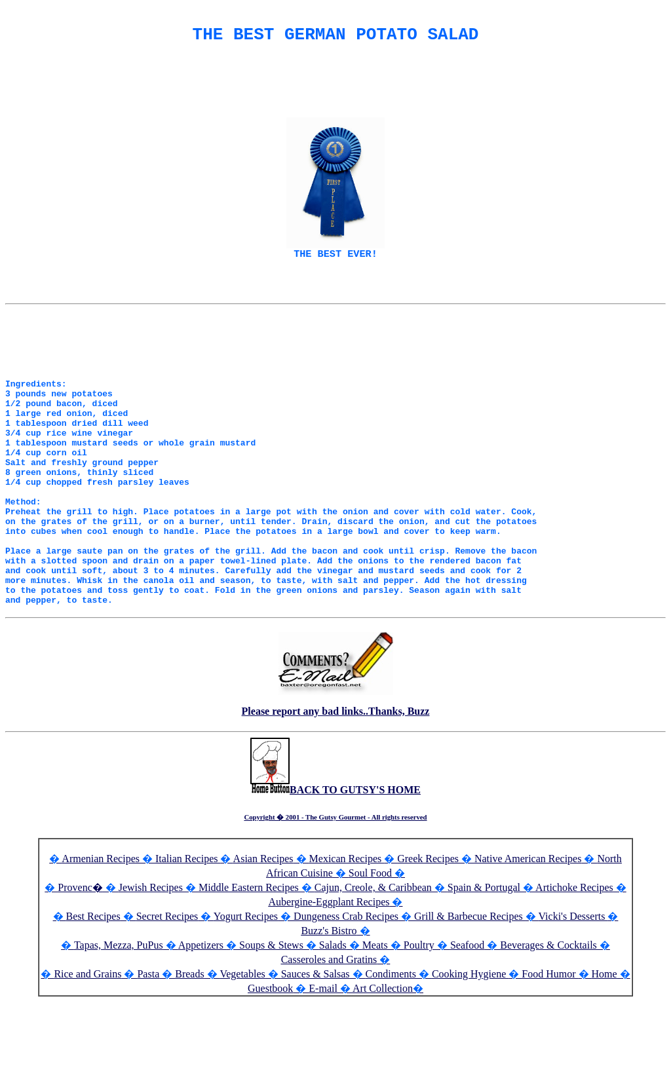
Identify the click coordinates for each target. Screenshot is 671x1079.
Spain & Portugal (484, 964)
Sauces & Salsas (315, 1051)
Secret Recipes (167, 993)
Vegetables (242, 1051)
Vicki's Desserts (573, 993)
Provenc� (80, 964)
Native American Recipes (528, 935)
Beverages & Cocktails (550, 1022)
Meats (375, 1022)
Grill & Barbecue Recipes (470, 993)
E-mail (323, 1065)
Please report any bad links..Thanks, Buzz (336, 788)
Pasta (148, 1051)
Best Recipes (93, 993)
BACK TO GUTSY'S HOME (335, 867)
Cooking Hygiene (470, 1051)
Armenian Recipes (101, 935)
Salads (333, 1022)
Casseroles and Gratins (329, 1036)
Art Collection (383, 1065)
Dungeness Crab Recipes (346, 993)
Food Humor (550, 1051)
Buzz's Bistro (328, 1007)
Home (604, 1051)
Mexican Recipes (347, 935)
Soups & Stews (271, 1022)
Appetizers (202, 1022)
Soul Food (370, 950)
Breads (189, 1051)
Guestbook (270, 1065)
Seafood (467, 1022)
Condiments (391, 1051)
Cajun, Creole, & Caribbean (373, 964)
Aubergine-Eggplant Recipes (329, 979)
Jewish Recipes (152, 964)
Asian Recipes (263, 935)
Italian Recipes (188, 935)
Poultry (419, 1022)
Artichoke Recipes (574, 964)
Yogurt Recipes (246, 993)
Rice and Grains (87, 1051)
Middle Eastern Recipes (250, 964)
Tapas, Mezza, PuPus (118, 1022)
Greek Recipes (428, 935)
